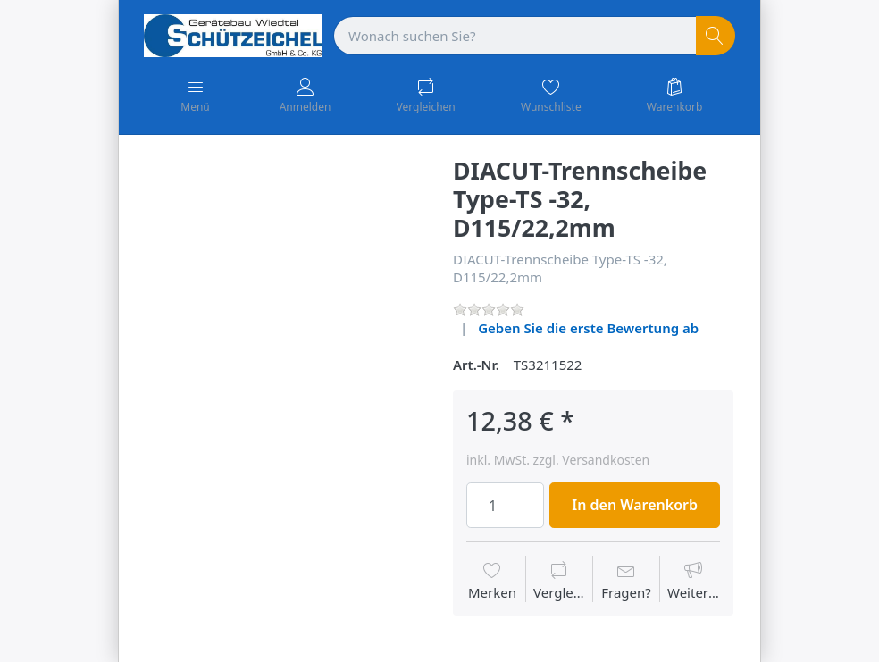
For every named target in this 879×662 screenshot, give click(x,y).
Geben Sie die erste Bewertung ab (588, 328)
